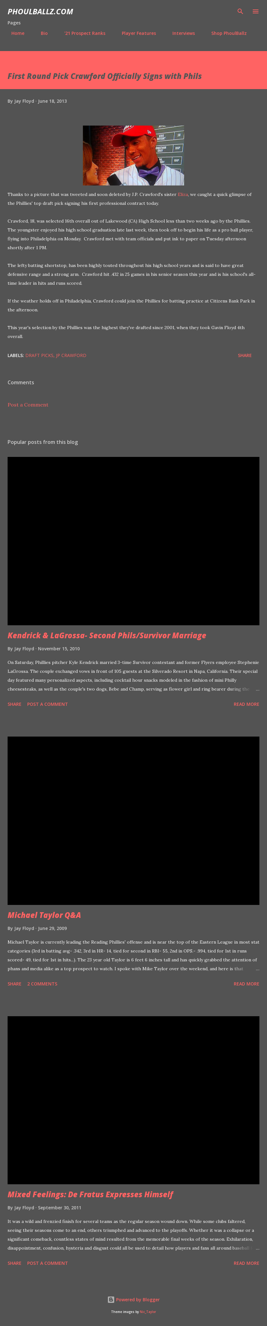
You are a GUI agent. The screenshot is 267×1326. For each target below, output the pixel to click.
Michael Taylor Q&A (44, 915)
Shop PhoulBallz (225, 33)
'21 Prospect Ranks (81, 33)
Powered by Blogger (133, 1300)
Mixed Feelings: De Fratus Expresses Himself (90, 1194)
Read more (246, 704)
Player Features (135, 33)
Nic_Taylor (148, 1312)
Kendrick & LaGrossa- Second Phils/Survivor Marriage (107, 635)
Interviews (180, 33)
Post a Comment (28, 404)
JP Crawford (71, 355)
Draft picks (39, 355)
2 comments (42, 984)
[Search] (240, 11)
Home (14, 33)
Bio (40, 33)
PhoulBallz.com (40, 11)
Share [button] (245, 355)
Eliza (183, 194)
